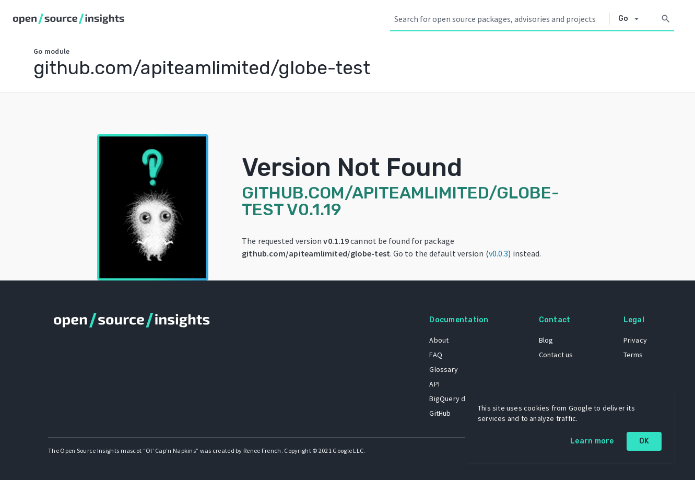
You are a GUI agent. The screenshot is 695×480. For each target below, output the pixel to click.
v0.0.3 (499, 253)
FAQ (435, 354)
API (434, 384)
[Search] (665, 18)
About (439, 340)
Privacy (635, 340)
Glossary (443, 369)
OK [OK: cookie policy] (644, 441)
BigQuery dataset (457, 398)
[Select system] (632, 18)
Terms (633, 354)
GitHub (440, 413)
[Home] (71, 19)
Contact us (556, 354)
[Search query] (499, 19)
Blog (546, 340)
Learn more (592, 441)
